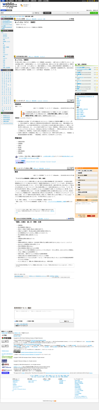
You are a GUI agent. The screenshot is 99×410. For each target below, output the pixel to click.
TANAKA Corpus (5, 350)
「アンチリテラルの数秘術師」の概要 (56, 201)
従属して (28, 67)
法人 (18, 69)
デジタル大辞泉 (20, 19)
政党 (30, 276)
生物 (4, 60)
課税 (25, 238)
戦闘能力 (26, 192)
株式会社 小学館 (17, 336)
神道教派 (69, 132)
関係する (29, 248)
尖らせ (41, 181)
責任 (40, 261)
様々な (19, 250)
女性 (40, 229)
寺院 (36, 134)
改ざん (56, 187)
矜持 (79, 194)
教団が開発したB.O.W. (82, 109)
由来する (52, 242)
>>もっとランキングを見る (91, 196)
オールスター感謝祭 (82, 175)
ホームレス (31, 253)
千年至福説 (65, 257)
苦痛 (41, 242)
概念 (79, 177)
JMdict (23, 373)
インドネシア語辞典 (79, 390)
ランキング (40, 18)
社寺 (38, 69)
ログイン (84, 0)
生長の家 (79, 74)
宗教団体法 (32, 132)
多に (61, 194)
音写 (22, 64)
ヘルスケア (5, 54)
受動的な (20, 242)
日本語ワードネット (18, 366)
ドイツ (37, 161)
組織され (35, 27)
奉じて (22, 62)
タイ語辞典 (77, 391)
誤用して (35, 244)
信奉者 (69, 257)
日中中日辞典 (26, 0)
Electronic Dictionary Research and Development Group (57, 373)
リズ (62, 189)
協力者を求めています (67, 156)
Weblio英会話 (6, 117)
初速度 (40, 183)
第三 (56, 181)
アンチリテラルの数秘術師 (22, 178)
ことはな (68, 194)
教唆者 (78, 105)
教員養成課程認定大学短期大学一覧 (85, 96)
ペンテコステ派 (25, 250)
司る (44, 185)
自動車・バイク (6, 41)
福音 (19, 253)
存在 (28, 196)
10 (47, 185)
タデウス (37, 185)
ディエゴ (17, 181)
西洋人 (23, 257)
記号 (3, 110)
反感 (30, 234)
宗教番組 (20, 143)
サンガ (66, 62)
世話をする (38, 253)
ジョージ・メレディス (66, 242)
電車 (4, 39)
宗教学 (71, 64)
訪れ (48, 257)
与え (44, 242)
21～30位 (89, 170)
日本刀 (35, 183)
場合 (33, 67)
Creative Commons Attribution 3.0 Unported (30, 354)
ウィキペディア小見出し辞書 (24, 168)
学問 (4, 48)
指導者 (42, 231)
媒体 (18, 183)
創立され (25, 255)
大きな (47, 192)
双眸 (46, 181)
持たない (44, 261)
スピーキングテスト (8, 123)
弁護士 (35, 231)
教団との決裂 (80, 110)
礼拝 (52, 125)
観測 (29, 194)
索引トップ (28, 18)
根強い (27, 234)
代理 (46, 231)
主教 (28, 229)
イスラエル (42, 161)
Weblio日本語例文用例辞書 (23, 218)
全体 (17, 67)
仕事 (34, 189)
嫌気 (47, 242)
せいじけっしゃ (43, 276)
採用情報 (61, 383)
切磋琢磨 (80, 172)
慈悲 (30, 242)
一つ (20, 67)
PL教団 (79, 72)
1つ (23, 259)
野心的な (31, 231)
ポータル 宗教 (22, 158)
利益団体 (44, 130)
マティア (25, 194)
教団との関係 (80, 114)
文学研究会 (52, 276)
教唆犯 (78, 102)
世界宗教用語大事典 (21, 56)
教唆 (78, 98)
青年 (58, 185)
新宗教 (19, 147)
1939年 (20, 132)
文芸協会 (56, 276)
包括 (28, 69)
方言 (4, 65)
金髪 (54, 185)
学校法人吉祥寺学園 (82, 192)
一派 (57, 64)
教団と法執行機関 (81, 116)
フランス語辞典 (78, 389)
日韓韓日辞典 (33, 0)
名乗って (28, 185)
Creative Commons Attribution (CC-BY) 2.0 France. (31, 352)
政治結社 (38, 276)
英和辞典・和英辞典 (79, 383)
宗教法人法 (32, 123)
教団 (16, 106)
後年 (50, 64)
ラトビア (54, 161)
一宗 (55, 64)
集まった (26, 62)
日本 (21, 123)
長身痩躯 (50, 181)
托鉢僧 (29, 255)
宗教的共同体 (21, 141)
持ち (52, 192)
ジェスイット (80, 77)
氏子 (43, 67)
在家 (43, 64)
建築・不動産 (6, 47)
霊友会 (78, 86)
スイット (79, 80)
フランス (28, 161)
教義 (19, 27)
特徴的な (71, 250)
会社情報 (61, 381)
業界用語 (5, 35)
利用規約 (15, 384)
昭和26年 (39, 123)
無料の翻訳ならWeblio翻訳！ (26, 5)
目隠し (43, 194)
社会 (17, 16)
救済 (19, 257)
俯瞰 (79, 189)
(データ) (33, 161)
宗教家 (19, 149)
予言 (41, 196)
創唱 (42, 66)
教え (18, 62)
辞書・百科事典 (6, 67)
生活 (4, 52)
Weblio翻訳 (77, 384)
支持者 (26, 259)
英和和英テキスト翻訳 (22, 308)
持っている (24, 187)
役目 (67, 181)
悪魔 (23, 251)
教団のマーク (80, 118)
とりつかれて (42, 232)
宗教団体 (40, 27)
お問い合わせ (46, 380)
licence (90, 373)
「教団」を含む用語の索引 (22, 324)
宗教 (41, 62)
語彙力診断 (6, 121)
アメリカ (48, 161)
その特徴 (36, 248)
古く (58, 62)
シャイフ (79, 90)
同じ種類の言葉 (11, 16)
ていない (40, 189)
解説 (44, 178)
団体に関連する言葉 (19, 276)
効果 (42, 190)
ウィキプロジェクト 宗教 (32, 158)
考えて (53, 257)
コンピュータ (6, 37)
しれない (58, 242)
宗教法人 (71, 127)
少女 (63, 185)
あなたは (20, 244)
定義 (79, 187)
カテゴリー (45, 100)
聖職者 (36, 261)
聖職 (30, 261)
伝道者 (34, 255)
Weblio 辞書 (90, 0)
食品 (4, 62)
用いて (39, 190)
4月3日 (42, 123)
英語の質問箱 (6, 119)
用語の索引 (34, 18)
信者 (31, 125)
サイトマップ (15, 387)
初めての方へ (89, 10)
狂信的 (30, 251)
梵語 (63, 62)
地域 (41, 67)
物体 (54, 190)
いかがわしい (32, 232)
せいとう (33, 276)
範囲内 (44, 190)
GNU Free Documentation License (38, 340)
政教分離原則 (21, 151)
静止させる (59, 190)
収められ (30, 183)
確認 (79, 182)
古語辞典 (40, 0)
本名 (59, 189)
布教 (19, 240)
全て (2, 32)
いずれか (47, 250)
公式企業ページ (62, 380)
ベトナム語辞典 (78, 393)
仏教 (54, 62)
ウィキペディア (20, 100)
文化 (4, 50)
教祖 (39, 66)
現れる (72, 185)
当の (58, 192)
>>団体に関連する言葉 (65, 277)
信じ (23, 27)
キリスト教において (23, 261)
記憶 (40, 187)
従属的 (58, 67)
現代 (68, 67)
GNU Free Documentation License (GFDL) (32, 344)
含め (47, 64)
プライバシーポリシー (17, 386)
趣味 (4, 56)
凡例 (44, 18)
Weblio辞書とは (16, 380)
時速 (44, 183)
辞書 (3, 0)
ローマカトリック (41, 255)
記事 (32, 178)
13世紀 (20, 255)
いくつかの (59, 257)
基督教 (24, 134)
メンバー (42, 250)
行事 (21, 125)
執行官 (60, 181)
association (48, 62)
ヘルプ (96, 0)
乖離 (79, 184)
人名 (4, 63)
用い (66, 64)
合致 (52, 67)
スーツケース (30, 187)
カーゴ (40, 257)
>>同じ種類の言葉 (55, 277)
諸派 (78, 88)
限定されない (30, 246)
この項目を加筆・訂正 (48, 156)
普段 (33, 192)
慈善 (42, 253)
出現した (51, 66)
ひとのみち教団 (81, 67)
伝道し (23, 253)
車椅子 (49, 194)
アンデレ (68, 187)
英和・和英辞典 (18, 0)
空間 (48, 190)
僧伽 (19, 64)
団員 (52, 261)
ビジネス (5, 34)
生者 (50, 187)
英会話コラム (6, 115)
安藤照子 (47, 189)
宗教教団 (22, 227)
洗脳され (28, 227)
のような (27, 251)
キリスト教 (23, 66)
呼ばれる (25, 196)
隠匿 (41, 185)
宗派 (20, 134)
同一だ (31, 196)
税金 (71, 129)
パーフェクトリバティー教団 (84, 69)
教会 (41, 69)
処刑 (71, 181)
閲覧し (43, 187)
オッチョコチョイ (63, 192)
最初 (36, 229)
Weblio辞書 (88, 341)
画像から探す (31, 381)
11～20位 (84, 170)
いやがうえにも (81, 180)
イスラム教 (29, 66)
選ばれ (32, 229)
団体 (20, 16)
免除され (29, 238)
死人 (37, 187)
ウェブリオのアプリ (32, 380)
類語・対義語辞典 (10, 0)
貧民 (27, 253)
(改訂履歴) (33, 341)
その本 (17, 187)
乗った (54, 194)
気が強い (38, 192)
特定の (19, 246)
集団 (33, 62)
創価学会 (79, 83)
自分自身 (36, 242)
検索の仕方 (15, 381)
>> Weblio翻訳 (94, 200)
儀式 (19, 125)
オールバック (23, 181)
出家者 (27, 64)
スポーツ (5, 58)
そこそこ (20, 192)
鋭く (39, 181)
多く (27, 242)
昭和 (24, 132)
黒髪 (30, 181)
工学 (4, 45)
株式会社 (39, 129)
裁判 (26, 231)
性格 (20, 194)
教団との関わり (80, 112)
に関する (57, 250)
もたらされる (32, 257)
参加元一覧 (95, 10)
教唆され (79, 100)
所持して (29, 190)
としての (31, 189)
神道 (38, 67)
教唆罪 (78, 103)
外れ (44, 196)
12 (35, 194)
